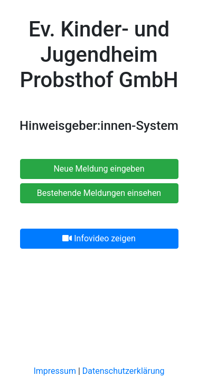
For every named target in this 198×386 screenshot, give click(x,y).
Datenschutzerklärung (123, 371)
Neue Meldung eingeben (98, 169)
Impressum (54, 371)
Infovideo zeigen (98, 238)
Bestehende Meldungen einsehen (99, 193)
